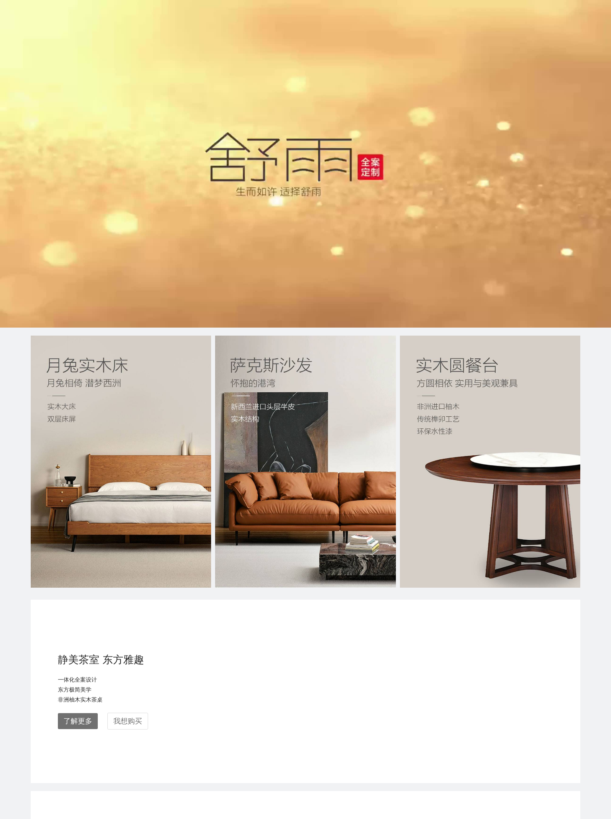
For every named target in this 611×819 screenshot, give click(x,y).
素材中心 (189, 725)
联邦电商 (116, 785)
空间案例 (43, 725)
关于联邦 (43, 705)
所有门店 (189, 705)
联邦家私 (116, 705)
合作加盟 (43, 765)
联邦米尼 (116, 725)
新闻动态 (43, 745)
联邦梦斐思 (119, 745)
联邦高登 (116, 765)
